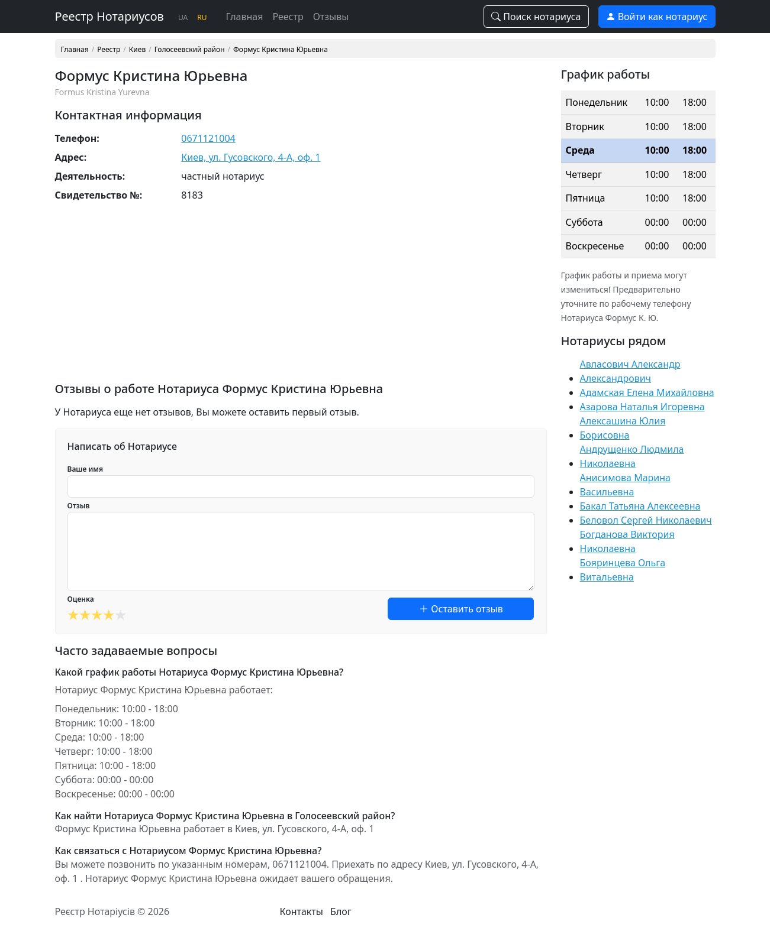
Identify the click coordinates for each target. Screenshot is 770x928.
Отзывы (331, 16)
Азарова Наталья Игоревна (642, 406)
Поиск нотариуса (536, 16)
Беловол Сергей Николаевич (646, 520)
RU (202, 17)
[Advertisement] (301, 299)
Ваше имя (85, 469)
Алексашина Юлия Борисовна (623, 428)
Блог (341, 911)
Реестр (287, 16)
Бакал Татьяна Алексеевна (640, 505)
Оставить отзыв (461, 608)
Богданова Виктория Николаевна (627, 541)
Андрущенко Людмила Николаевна (632, 456)
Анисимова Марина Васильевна (625, 484)
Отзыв (78, 506)
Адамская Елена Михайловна (647, 392)
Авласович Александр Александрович (630, 371)
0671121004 (208, 138)
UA (183, 17)
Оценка (80, 599)
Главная (244, 16)
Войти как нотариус (657, 16)
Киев (137, 50)
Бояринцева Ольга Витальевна (623, 569)
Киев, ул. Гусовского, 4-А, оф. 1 (250, 157)
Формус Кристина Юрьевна (280, 50)
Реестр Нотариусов (109, 16)
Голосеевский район (189, 50)
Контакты (301, 911)
